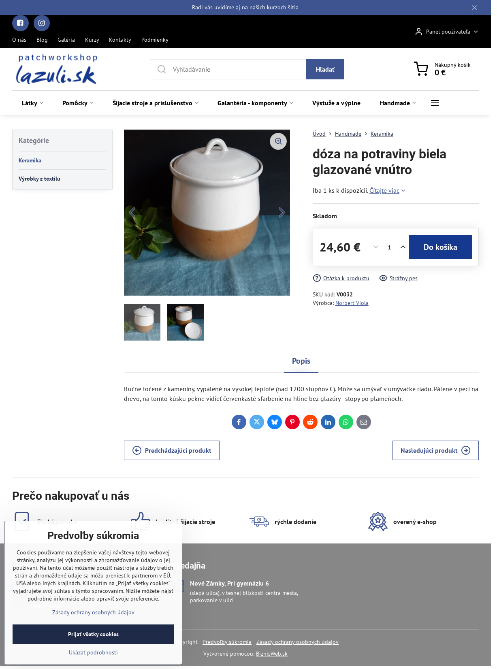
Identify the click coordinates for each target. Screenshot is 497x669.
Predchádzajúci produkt (171, 450)
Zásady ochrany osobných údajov (297, 642)
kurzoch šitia (283, 7)
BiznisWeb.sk (272, 653)
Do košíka (440, 247)
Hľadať (325, 69)
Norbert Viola (352, 303)
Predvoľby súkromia (227, 642)
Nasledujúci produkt (436, 450)
